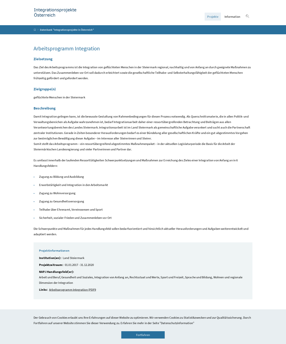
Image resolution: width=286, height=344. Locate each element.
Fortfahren (143, 335)
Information (232, 17)
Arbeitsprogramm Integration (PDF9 (72, 290)
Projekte (212, 17)
